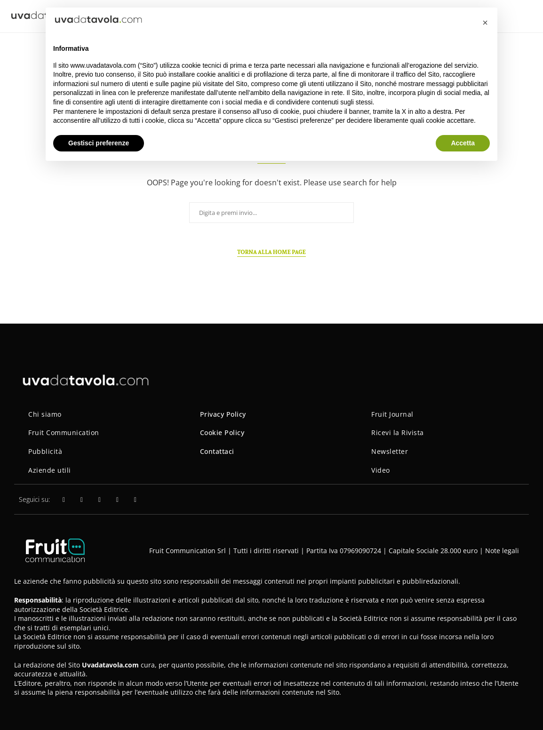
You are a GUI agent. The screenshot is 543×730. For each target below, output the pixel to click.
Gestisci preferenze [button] (98, 143)
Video (380, 470)
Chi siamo (45, 414)
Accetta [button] (463, 143)
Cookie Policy (222, 432)
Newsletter (389, 451)
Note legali (502, 550)
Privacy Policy (223, 414)
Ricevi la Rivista (397, 432)
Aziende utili (49, 470)
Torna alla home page (271, 252)
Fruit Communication (63, 432)
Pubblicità (45, 451)
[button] (485, 22)
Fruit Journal (392, 414)
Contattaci (217, 451)
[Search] (529, 16)
